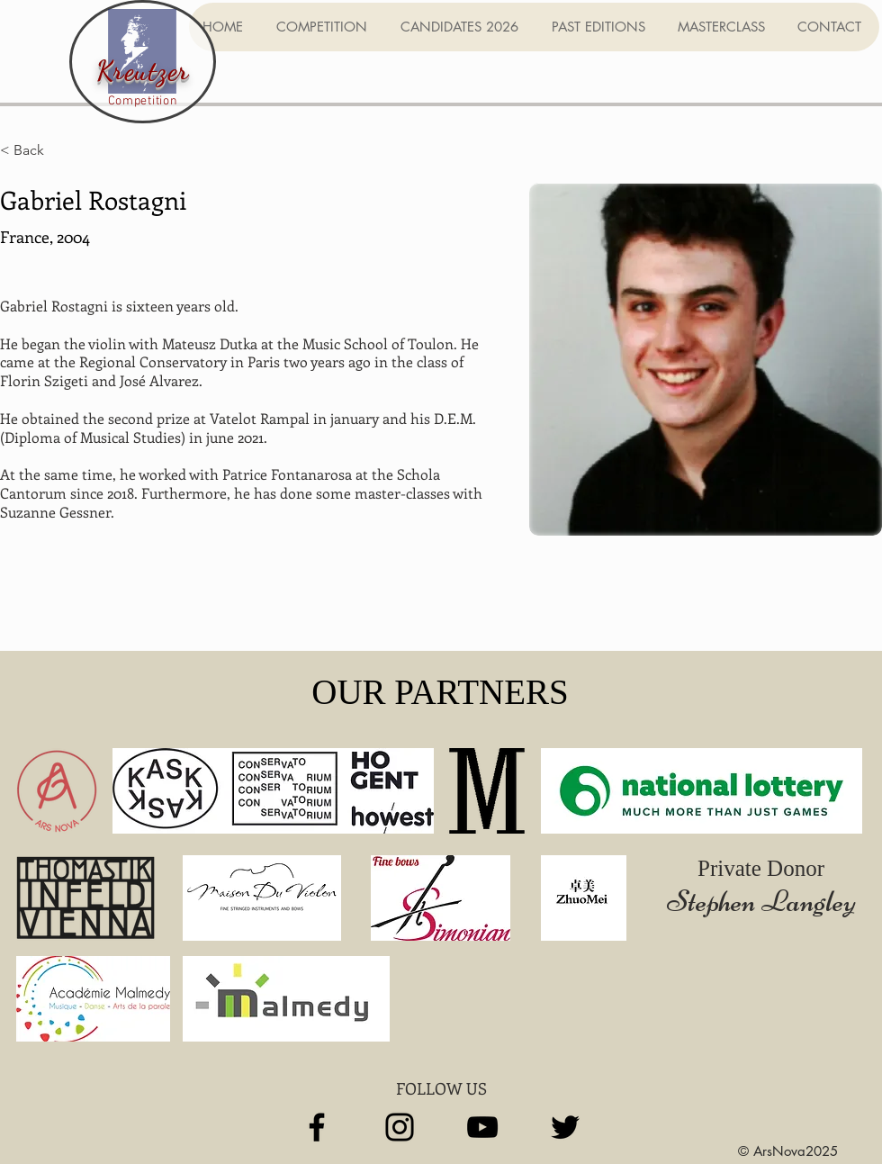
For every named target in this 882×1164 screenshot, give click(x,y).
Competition (143, 101)
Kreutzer (143, 70)
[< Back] (35, 151)
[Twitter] (565, 1127)
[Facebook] (317, 1127)
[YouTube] (482, 1127)
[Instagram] (399, 1127)
